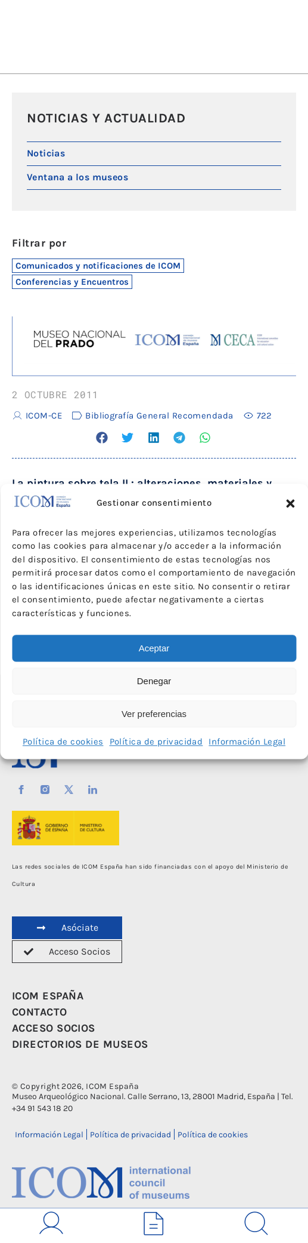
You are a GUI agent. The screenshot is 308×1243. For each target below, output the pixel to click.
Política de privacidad (156, 742)
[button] (290, 503)
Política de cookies (63, 742)
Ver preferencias (154, 714)
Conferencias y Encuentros (72, 281)
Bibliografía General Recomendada (159, 415)
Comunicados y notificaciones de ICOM (98, 265)
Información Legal (247, 742)
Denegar (154, 681)
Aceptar (154, 648)
